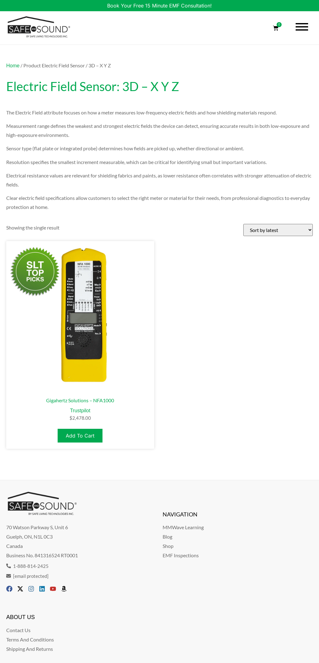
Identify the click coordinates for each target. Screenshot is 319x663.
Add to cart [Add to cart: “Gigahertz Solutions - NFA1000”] (80, 436)
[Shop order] (278, 230)
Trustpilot (80, 410)
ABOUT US (20, 617)
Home (13, 65)
